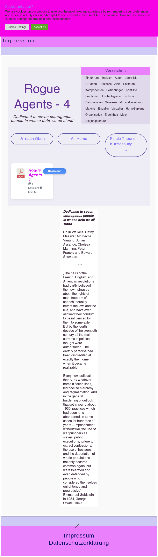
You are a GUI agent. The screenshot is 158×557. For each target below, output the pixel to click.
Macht (124, 114)
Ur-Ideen (91, 84)
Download (54, 171)
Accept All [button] (40, 27)
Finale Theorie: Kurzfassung (123, 145)
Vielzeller (117, 108)
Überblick (130, 78)
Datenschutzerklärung (79, 543)
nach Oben (32, 139)
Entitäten (129, 84)
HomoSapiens (135, 108)
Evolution (129, 96)
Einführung (92, 78)
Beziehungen (114, 90)
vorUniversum (134, 102)
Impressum (19, 40)
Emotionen (92, 96)
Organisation (93, 114)
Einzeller (103, 108)
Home (79, 139)
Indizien (107, 78)
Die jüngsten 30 (95, 121)
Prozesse (106, 84)
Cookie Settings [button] (17, 27)
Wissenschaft (114, 102)
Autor (118, 78)
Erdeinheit (111, 114)
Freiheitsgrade (111, 96)
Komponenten (94, 90)
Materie (90, 108)
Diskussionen (94, 102)
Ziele (117, 84)
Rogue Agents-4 (35, 175)
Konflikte (131, 90)
